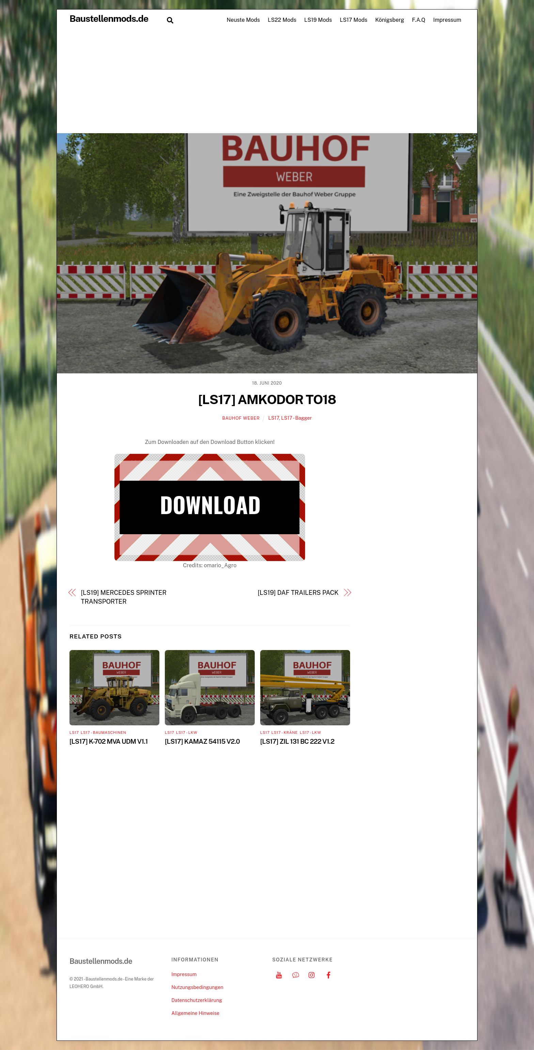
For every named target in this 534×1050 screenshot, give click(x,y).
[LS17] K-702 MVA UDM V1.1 (108, 741)
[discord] (295, 974)
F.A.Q (418, 20)
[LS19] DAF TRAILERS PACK (298, 592)
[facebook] (328, 974)
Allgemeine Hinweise (195, 1013)
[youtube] (279, 974)
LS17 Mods (353, 20)
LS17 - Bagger (296, 418)
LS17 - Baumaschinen (103, 732)
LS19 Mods (318, 20)
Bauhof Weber (241, 418)
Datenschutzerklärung (196, 1000)
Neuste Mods (243, 20)
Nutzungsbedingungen (197, 987)
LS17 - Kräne (284, 732)
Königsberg (389, 20)
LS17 (273, 418)
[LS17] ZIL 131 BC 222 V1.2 (297, 741)
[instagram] (312, 974)
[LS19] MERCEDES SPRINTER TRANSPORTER (124, 597)
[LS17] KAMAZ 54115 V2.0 (202, 741)
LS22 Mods (282, 20)
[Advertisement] (267, 81)
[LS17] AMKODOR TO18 (267, 399)
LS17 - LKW (186, 732)
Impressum (447, 20)
